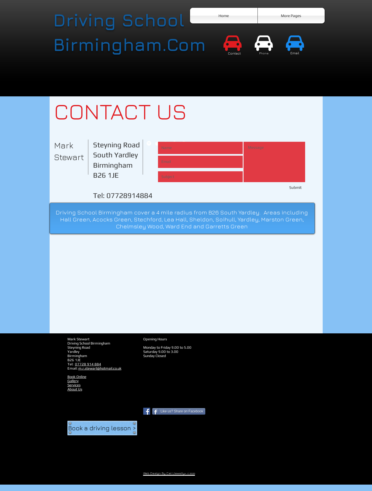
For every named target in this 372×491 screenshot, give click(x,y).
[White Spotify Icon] (148, 143)
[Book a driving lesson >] (102, 428)
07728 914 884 (88, 364)
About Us (74, 389)
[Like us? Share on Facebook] (179, 411)
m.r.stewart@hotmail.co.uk (99, 368)
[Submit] (282, 187)
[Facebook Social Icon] (146, 411)
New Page (75, 393)
